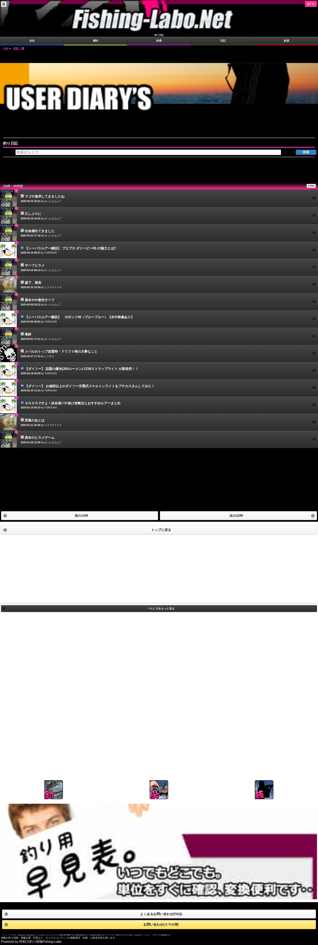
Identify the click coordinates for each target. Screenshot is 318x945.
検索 (306, 152)
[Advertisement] (159, 57)
